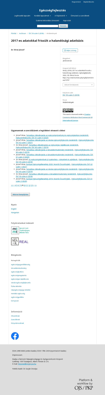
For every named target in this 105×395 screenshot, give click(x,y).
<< (12, 185)
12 (29, 185)
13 (32, 185)
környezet (15, 301)
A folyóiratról (60, 15)
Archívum (22, 33)
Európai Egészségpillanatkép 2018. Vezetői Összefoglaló (48, 179)
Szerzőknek (15, 319)
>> (36, 185)
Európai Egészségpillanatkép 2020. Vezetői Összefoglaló (48, 164)
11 (27, 185)
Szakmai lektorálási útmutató (47, 20)
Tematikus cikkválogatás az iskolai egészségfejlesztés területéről (52, 140)
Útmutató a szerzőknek (80, 15)
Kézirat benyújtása (20, 194)
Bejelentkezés (89, 2)
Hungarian (15, 212)
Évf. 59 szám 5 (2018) (36, 33)
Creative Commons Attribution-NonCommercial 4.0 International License (77, 117)
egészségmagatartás (19, 275)
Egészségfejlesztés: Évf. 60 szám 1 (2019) (32, 147)
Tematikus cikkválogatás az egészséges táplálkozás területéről (53, 145)
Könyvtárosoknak (17, 323)
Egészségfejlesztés (52, 10)
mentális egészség (18, 293)
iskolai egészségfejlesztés (21, 283)
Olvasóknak (15, 316)
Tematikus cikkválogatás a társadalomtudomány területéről (50, 150)
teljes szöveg (71, 50)
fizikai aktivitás (16, 286)
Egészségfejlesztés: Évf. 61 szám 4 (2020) (32, 138)
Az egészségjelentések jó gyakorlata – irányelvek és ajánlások (53, 159)
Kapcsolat (67, 20)
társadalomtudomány (19, 268)
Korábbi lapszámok (42, 15)
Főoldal (13, 33)
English (14, 209)
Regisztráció (76, 2)
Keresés (63, 26)
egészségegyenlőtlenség (20, 264)
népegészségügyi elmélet (20, 290)
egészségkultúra (17, 272)
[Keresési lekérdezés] (47, 26)
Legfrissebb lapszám (22, 15)
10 (25, 185)
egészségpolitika (17, 297)
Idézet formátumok (71, 85)
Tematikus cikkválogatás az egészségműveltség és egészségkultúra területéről (57, 135)
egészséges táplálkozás (20, 279)
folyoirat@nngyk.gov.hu (27, 364)
